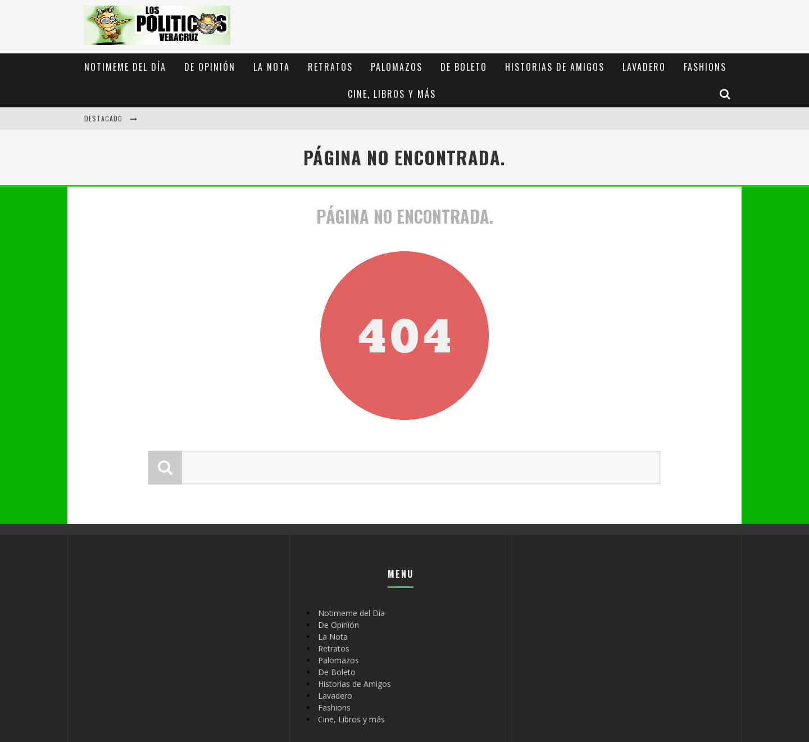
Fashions (705, 67)
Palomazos (396, 67)
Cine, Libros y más (392, 94)
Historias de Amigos (555, 67)
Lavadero (644, 67)
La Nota (271, 67)
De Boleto (463, 67)
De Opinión (209, 67)
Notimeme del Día (125, 67)
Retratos (330, 67)
